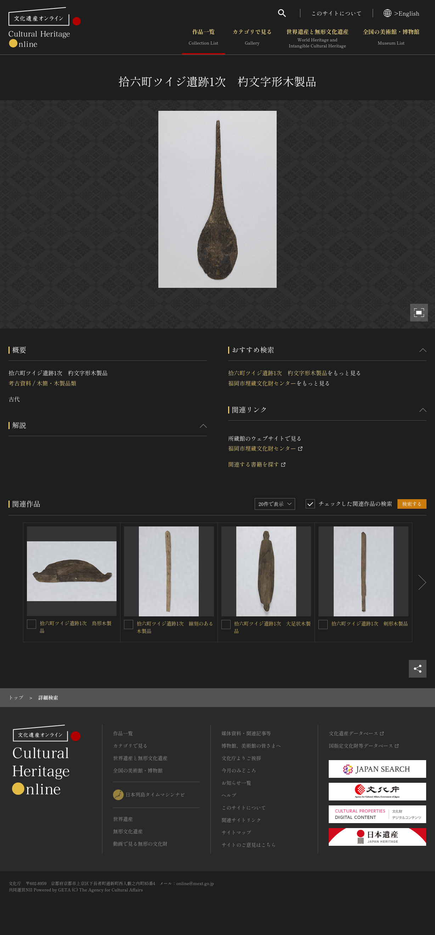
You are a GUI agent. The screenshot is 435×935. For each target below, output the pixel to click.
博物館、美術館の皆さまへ (251, 745)
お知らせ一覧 (236, 782)
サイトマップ (236, 832)
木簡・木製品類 (56, 383)
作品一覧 (203, 38)
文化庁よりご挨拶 (241, 758)
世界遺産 (123, 818)
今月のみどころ (238, 770)
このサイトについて (336, 13)
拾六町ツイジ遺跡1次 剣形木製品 (369, 623)
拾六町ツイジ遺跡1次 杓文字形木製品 (277, 373)
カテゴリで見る (252, 38)
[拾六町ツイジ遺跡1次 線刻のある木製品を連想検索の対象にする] (128, 624)
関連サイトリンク (241, 819)
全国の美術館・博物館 (391, 38)
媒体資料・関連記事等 (246, 733)
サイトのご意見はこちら (248, 844)
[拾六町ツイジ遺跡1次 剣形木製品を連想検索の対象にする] (323, 624)
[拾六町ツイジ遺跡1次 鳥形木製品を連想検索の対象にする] (31, 624)
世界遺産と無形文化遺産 (317, 38)
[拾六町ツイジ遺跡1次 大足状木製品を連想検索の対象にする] (226, 624)
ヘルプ (228, 795)
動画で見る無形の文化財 (140, 843)
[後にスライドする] (419, 582)
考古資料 (20, 383)
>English (401, 13)
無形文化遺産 (128, 831)
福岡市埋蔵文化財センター (262, 383)
